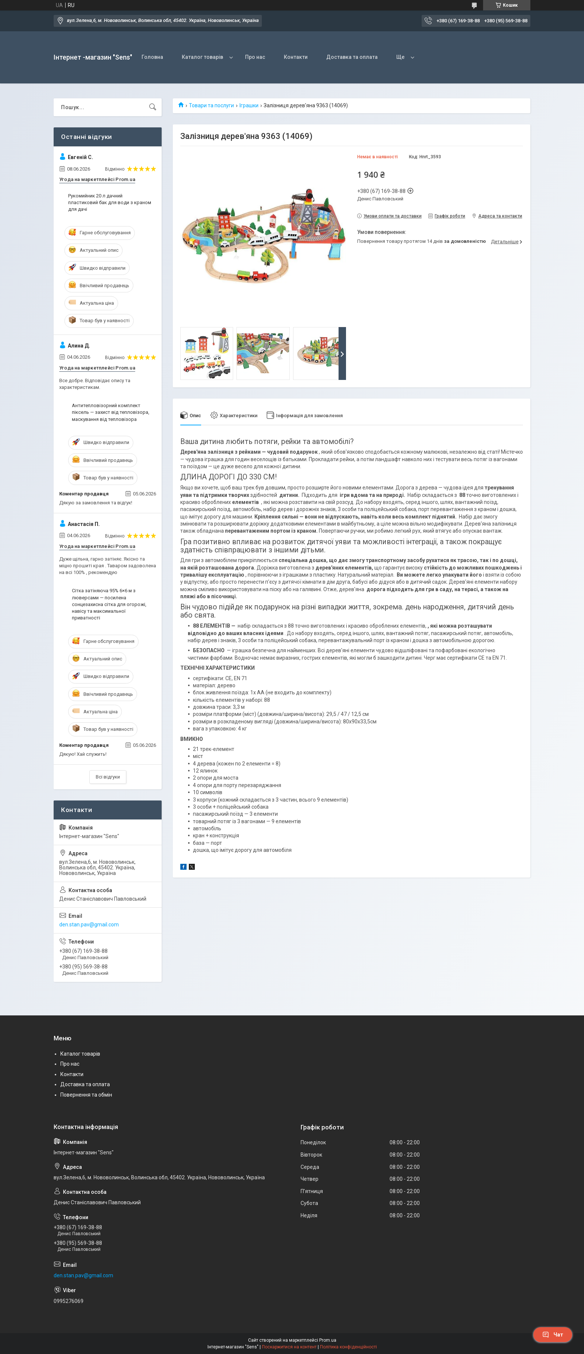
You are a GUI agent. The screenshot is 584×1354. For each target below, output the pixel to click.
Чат (552, 1334)
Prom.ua (327, 1340)
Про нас (255, 57)
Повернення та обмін (86, 1095)
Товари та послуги (211, 105)
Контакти (296, 57)
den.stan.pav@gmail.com (89, 924)
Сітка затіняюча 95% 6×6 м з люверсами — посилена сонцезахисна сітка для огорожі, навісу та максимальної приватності (109, 604)
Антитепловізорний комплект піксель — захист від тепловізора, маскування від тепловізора (110, 412)
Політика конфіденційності (348, 1347)
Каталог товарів (202, 57)
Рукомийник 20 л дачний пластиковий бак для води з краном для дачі (109, 202)
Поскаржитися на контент (289, 1347)
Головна (152, 57)
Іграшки (248, 105)
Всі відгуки (108, 777)
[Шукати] (153, 107)
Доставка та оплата (352, 57)
